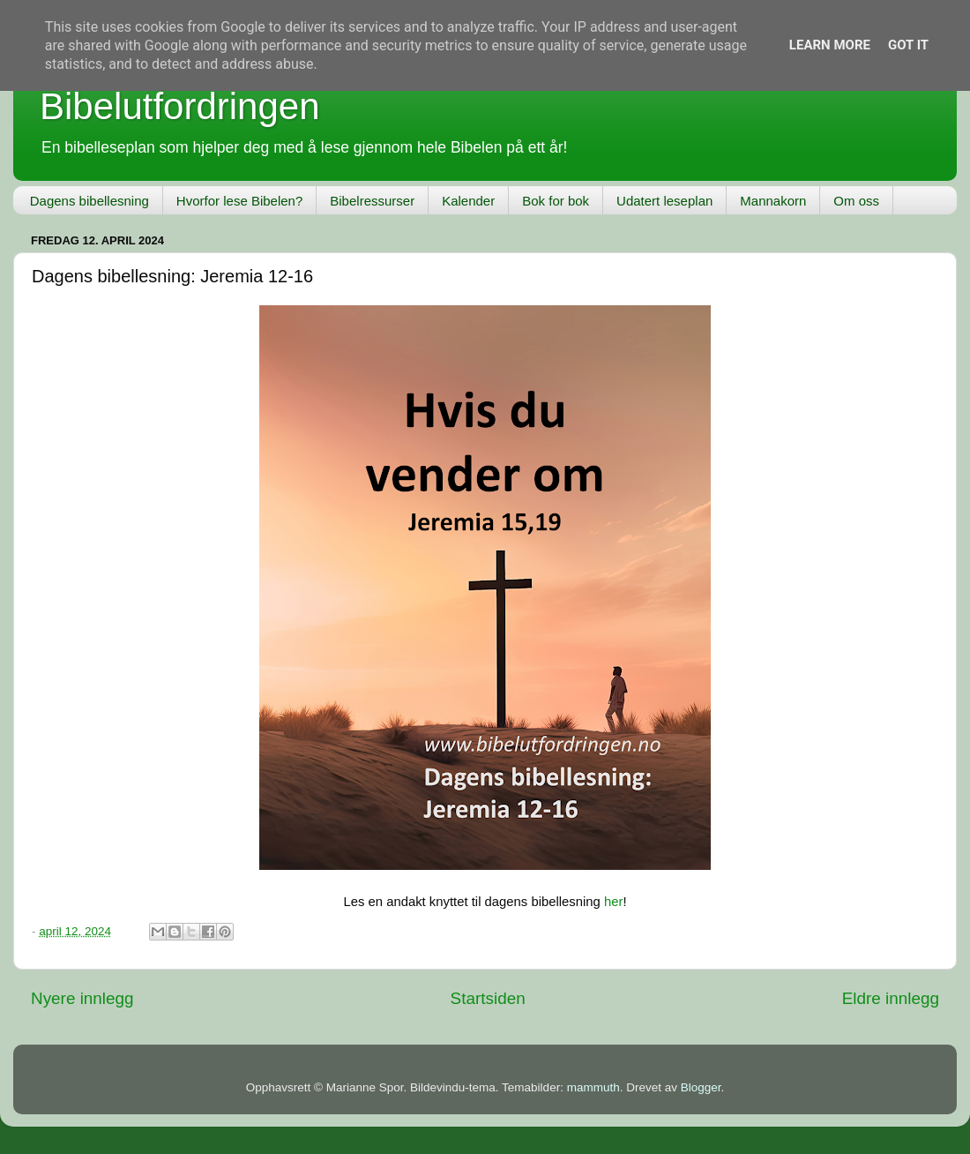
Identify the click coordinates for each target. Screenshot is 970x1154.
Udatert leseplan (664, 200)
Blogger (701, 1087)
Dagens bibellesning (89, 200)
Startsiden (488, 998)
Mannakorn (773, 200)
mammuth (593, 1087)
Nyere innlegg (82, 998)
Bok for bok (555, 200)
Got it (908, 45)
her (613, 902)
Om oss (856, 200)
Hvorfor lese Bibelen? (239, 200)
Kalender (468, 200)
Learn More (829, 45)
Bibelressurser (372, 200)
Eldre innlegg (890, 998)
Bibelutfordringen (180, 106)
